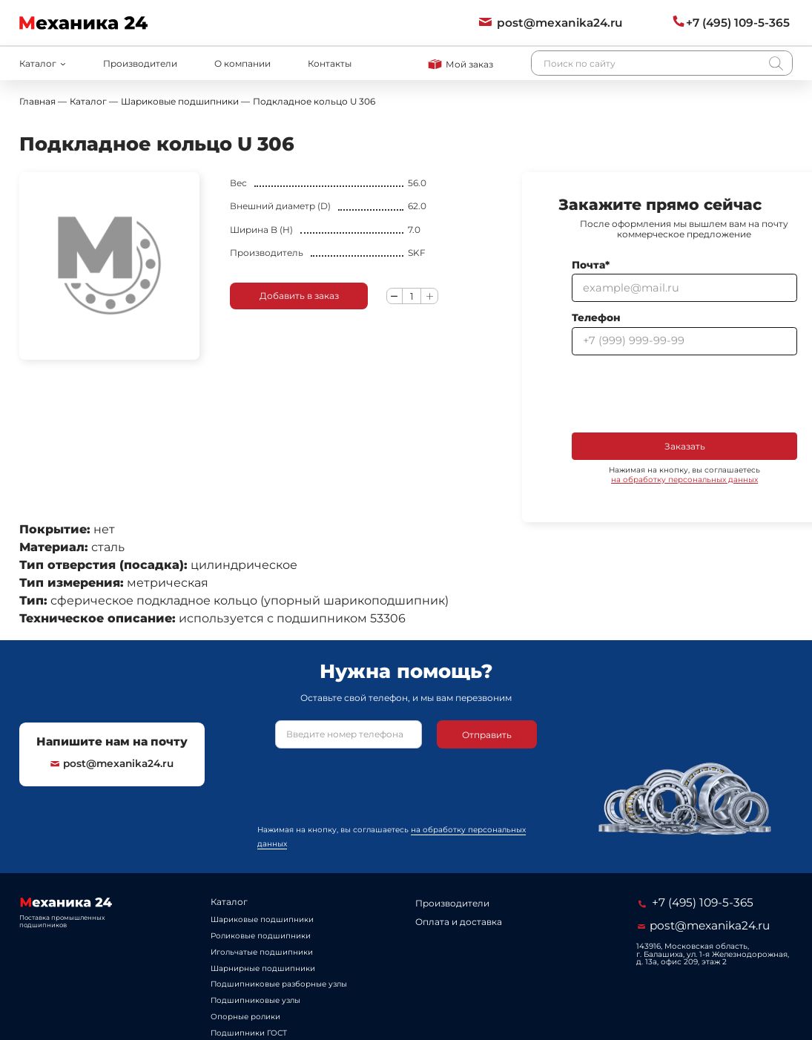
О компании (242, 63)
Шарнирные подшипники (263, 968)
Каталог (229, 901)
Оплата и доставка (458, 921)
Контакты (329, 63)
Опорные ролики (245, 1016)
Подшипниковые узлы (255, 1000)
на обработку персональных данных (684, 479)
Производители (140, 63)
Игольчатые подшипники (262, 952)
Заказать (684, 446)
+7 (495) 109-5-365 (695, 902)
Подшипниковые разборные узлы (279, 984)
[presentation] (684, 393)
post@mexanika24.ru (112, 763)
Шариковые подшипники (262, 919)
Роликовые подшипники (261, 936)
